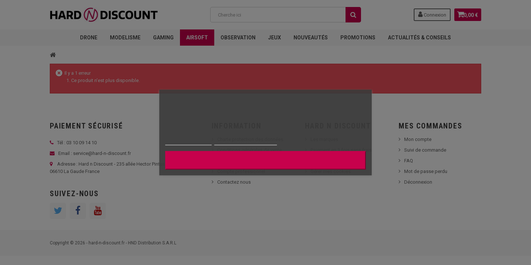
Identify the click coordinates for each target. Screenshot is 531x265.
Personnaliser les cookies (245, 142)
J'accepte (265, 160)
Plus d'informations (188, 142)
